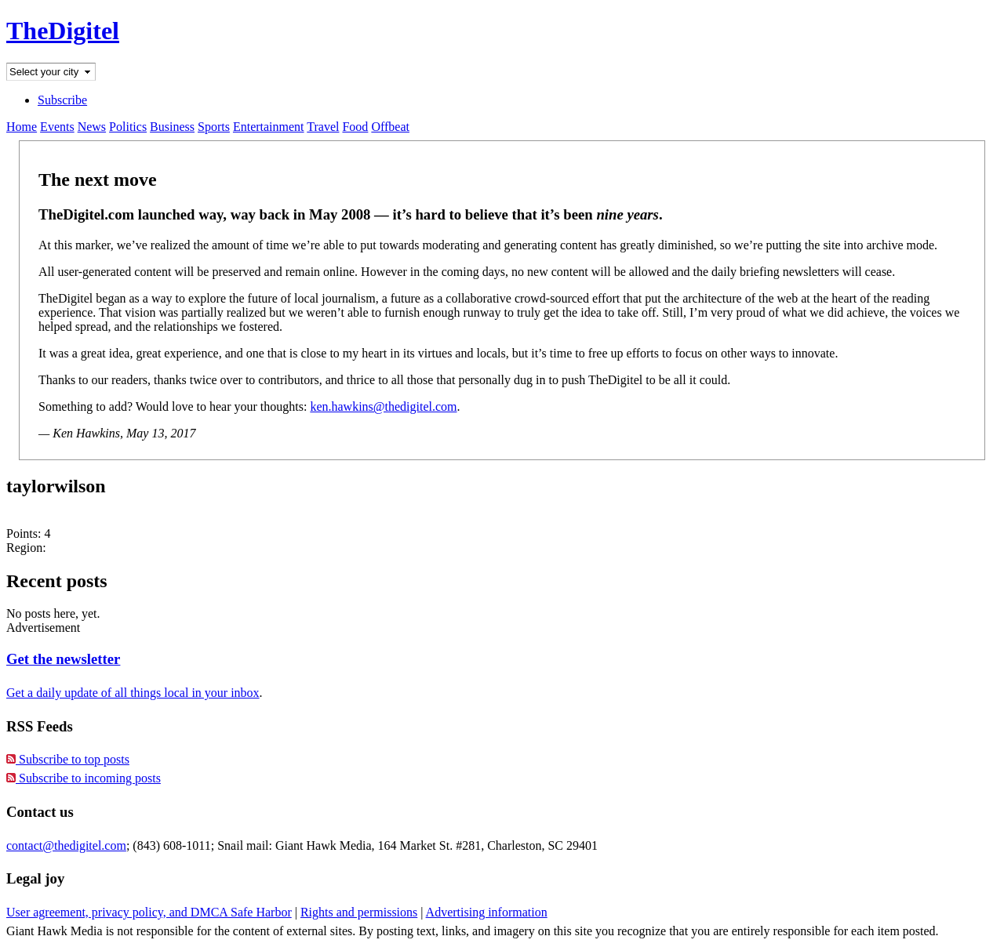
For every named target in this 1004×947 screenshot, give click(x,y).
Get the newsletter (63, 659)
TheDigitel (62, 30)
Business (172, 126)
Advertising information (486, 912)
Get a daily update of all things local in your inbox (133, 692)
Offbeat (390, 126)
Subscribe (62, 100)
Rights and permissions (358, 912)
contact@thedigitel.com (66, 845)
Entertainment (268, 126)
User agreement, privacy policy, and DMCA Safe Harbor (149, 912)
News (92, 126)
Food (355, 126)
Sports (214, 126)
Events (57, 126)
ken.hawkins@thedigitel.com (383, 406)
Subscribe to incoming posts (83, 778)
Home (21, 126)
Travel (323, 126)
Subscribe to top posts (67, 759)
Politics (128, 126)
